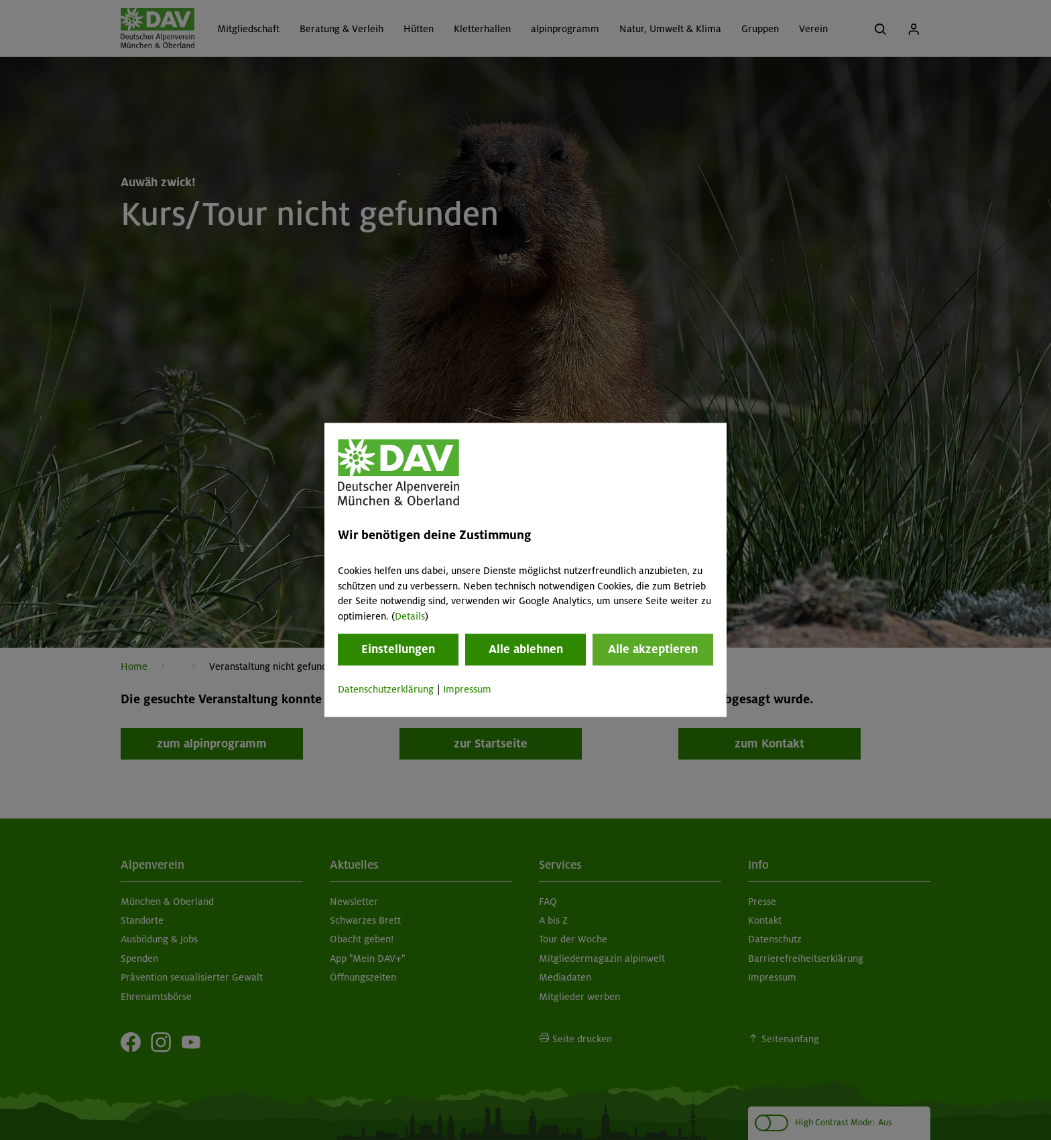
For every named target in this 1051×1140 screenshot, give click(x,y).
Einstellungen (398, 649)
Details (410, 616)
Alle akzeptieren (653, 649)
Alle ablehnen (526, 649)
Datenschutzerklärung (386, 689)
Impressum (467, 689)
